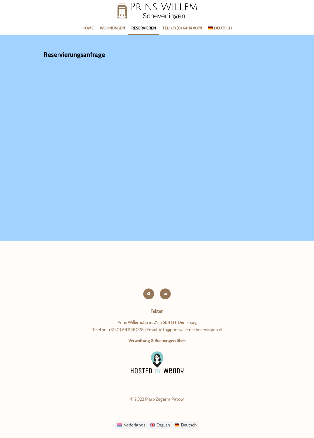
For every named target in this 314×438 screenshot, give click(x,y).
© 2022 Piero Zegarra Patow (157, 399)
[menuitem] (88, 28)
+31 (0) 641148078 (126, 329)
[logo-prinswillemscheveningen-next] (157, 11)
